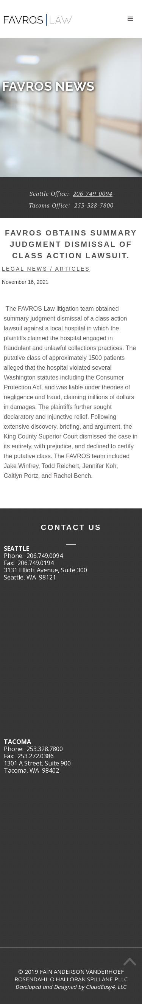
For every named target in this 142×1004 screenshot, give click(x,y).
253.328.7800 (45, 749)
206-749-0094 (92, 193)
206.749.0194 (35, 563)
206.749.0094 (45, 556)
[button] (130, 19)
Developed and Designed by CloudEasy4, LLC (71, 986)
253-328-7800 (94, 205)
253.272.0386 (35, 756)
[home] (36, 17)
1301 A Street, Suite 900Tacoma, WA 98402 (37, 767)
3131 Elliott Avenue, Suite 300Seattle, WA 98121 (45, 573)
